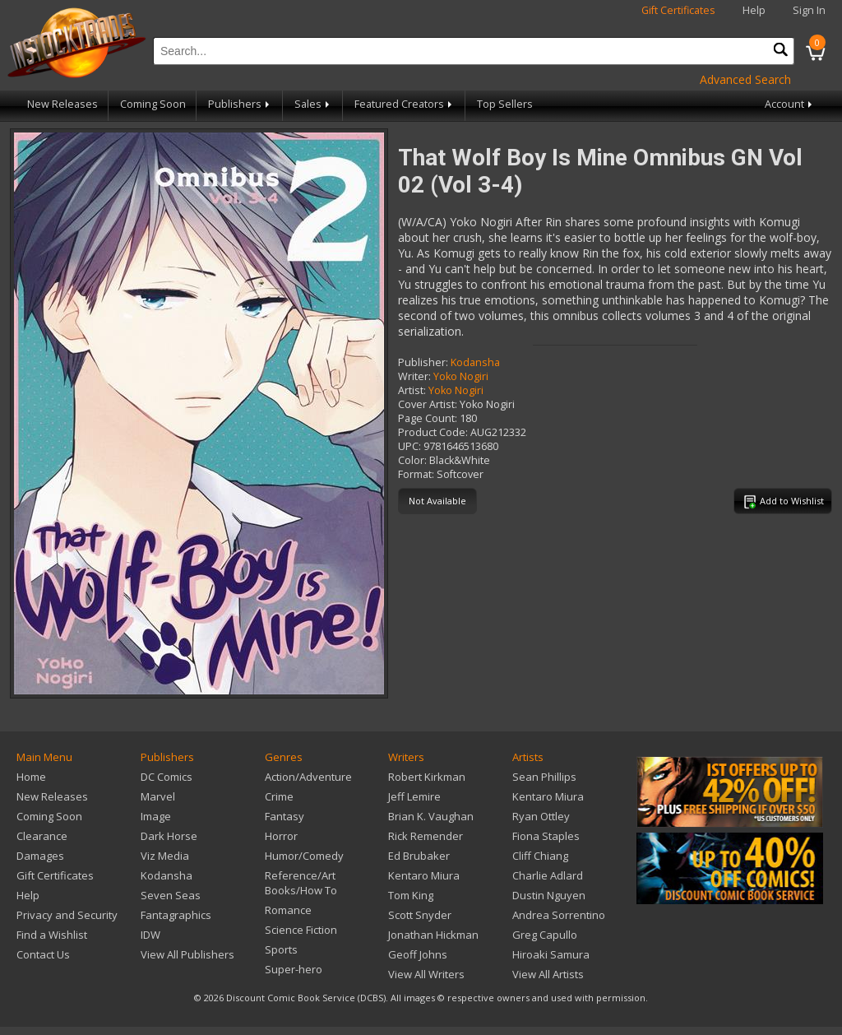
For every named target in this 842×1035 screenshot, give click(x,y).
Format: (416, 474)
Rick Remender (425, 835)
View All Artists (548, 974)
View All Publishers (187, 954)
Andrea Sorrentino (558, 914)
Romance (288, 910)
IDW (150, 934)
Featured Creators (404, 104)
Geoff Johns (417, 954)
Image (156, 816)
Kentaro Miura (424, 875)
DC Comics (166, 776)
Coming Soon (153, 104)
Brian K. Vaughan (431, 816)
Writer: (414, 376)
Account (790, 104)
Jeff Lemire (414, 796)
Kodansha (475, 362)
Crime (279, 796)
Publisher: (423, 362)
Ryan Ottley (541, 816)
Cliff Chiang (540, 855)
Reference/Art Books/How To (301, 883)
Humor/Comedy (304, 855)
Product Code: (433, 432)
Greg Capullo (544, 934)
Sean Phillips (544, 776)
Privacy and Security (67, 914)
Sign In (809, 10)
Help (754, 10)
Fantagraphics (176, 914)
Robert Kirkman (426, 776)
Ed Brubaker (419, 855)
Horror (281, 835)
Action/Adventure (308, 776)
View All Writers (426, 974)
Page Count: (427, 418)
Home (31, 776)
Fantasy (284, 816)
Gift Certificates (678, 10)
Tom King (410, 895)
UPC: (409, 446)
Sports (281, 949)
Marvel (158, 796)
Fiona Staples (546, 835)
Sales (313, 104)
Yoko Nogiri (460, 376)
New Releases (62, 104)
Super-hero (293, 969)
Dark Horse (169, 835)
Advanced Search (745, 79)
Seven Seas (171, 895)
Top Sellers (505, 104)
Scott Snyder (419, 914)
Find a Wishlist (51, 934)
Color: (412, 460)
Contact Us (43, 954)
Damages (40, 855)
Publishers (240, 104)
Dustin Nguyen (548, 895)
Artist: (412, 390)
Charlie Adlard (547, 875)
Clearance (41, 835)
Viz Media (165, 855)
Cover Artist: (427, 404)
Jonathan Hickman (433, 934)
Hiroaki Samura (551, 954)
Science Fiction (301, 929)
